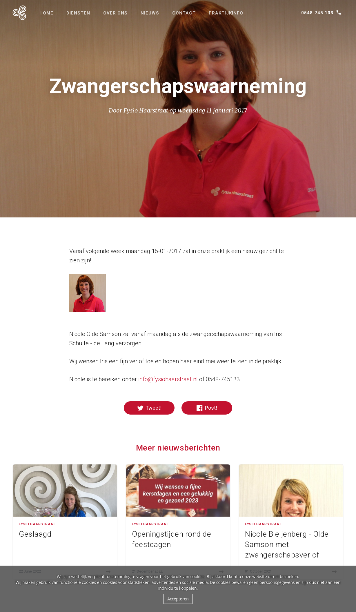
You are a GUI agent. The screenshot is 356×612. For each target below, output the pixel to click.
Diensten (78, 13)
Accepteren (178, 599)
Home (46, 13)
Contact (184, 13)
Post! (207, 408)
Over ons (115, 13)
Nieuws (150, 13)
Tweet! (149, 408)
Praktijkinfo (226, 13)
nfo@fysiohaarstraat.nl (168, 379)
